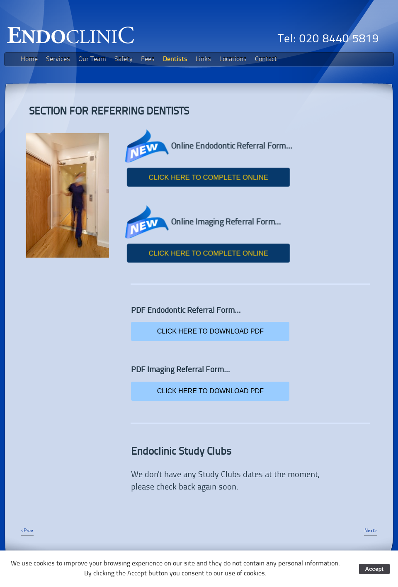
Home (29, 59)
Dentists (175, 59)
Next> (370, 531)
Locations (233, 59)
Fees (148, 59)
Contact (266, 59)
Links (203, 59)
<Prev (27, 531)
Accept (374, 569)
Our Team (92, 59)
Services (58, 59)
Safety (123, 59)
